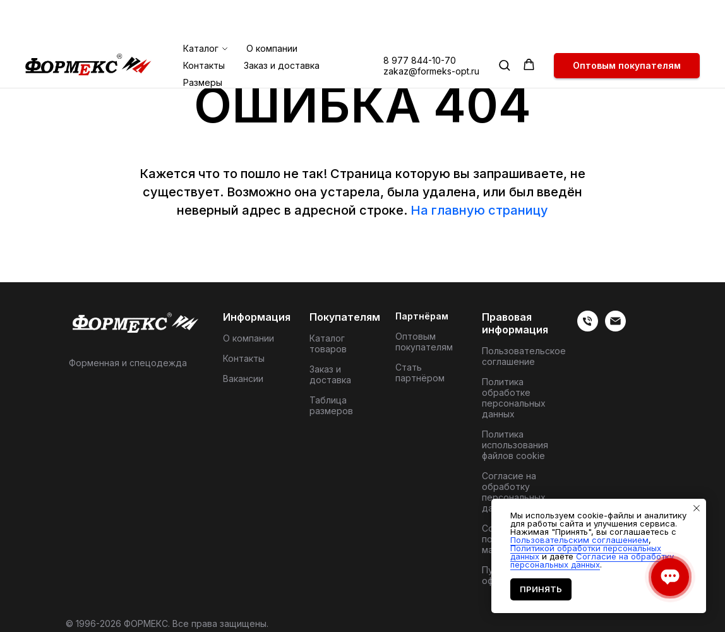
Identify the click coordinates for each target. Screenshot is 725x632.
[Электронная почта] (615, 328)
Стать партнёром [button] (420, 372)
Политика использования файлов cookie (515, 445)
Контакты (204, 22)
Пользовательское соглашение (524, 356)
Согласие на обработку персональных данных (514, 491)
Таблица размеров (331, 405)
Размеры (202, 39)
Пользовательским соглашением (579, 540)
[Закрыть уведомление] (696, 508)
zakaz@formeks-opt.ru (431, 28)
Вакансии (243, 378)
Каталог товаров (328, 343)
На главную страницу (479, 210)
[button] (504, 22)
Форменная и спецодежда (128, 362)
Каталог (201, 5)
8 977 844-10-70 (419, 17)
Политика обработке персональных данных (514, 397)
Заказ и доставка (282, 22)
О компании (271, 5)
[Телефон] (587, 328)
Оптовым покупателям (424, 341)
